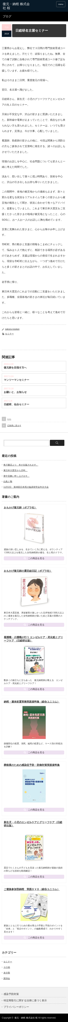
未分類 (6, 973)
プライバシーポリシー (16, 1007)
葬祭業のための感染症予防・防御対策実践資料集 (32, 764)
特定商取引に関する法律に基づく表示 (25, 1000)
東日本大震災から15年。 (15, 470)
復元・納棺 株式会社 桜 (26, 1018)
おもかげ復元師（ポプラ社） (20, 507)
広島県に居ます (14, 425)
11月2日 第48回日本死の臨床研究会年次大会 (26, 487)
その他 (6, 967)
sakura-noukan (12, 329)
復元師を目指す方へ (15, 367)
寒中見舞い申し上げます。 (16, 476)
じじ (9, 419)
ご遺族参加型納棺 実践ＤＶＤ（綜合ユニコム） (32, 889)
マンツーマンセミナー (16, 379)
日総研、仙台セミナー (16, 404)
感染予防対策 (11, 994)
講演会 (6, 978)
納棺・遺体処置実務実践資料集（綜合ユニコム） (32, 701)
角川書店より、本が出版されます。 (20, 465)
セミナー (9, 333)
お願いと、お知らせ (15, 392)
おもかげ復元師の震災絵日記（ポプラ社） (28, 570)
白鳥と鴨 (7, 481)
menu (60, 4)
